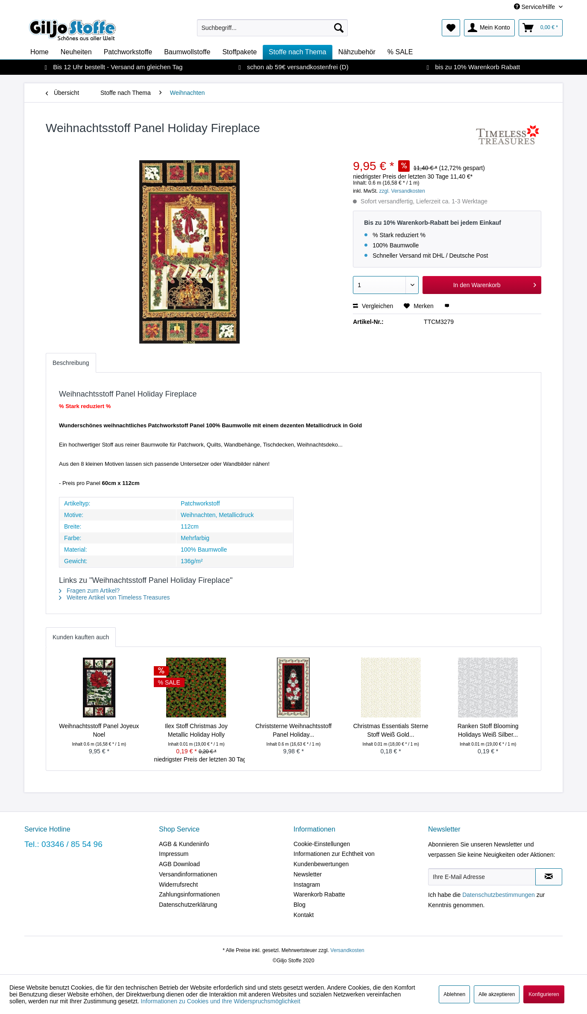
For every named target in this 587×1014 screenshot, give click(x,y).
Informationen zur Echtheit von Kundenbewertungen (334, 858)
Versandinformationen (188, 874)
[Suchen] (339, 27)
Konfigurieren (543, 994)
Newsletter (308, 874)
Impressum (173, 853)
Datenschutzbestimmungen (498, 894)
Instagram (307, 884)
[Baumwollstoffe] (187, 52)
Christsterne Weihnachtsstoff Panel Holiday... (293, 730)
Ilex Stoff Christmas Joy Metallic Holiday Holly (196, 730)
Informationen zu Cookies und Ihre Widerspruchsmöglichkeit (220, 1001)
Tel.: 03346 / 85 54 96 (63, 844)
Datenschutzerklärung (188, 904)
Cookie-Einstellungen (322, 844)
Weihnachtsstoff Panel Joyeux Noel (99, 730)
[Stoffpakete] (239, 52)
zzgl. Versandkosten (402, 191)
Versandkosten (347, 950)
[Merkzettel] (451, 27)
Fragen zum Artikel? (89, 590)
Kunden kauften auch (81, 637)
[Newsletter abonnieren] (548, 876)
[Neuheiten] (76, 52)
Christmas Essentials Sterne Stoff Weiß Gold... (391, 730)
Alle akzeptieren (496, 994)
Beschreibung (71, 362)
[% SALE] (400, 52)
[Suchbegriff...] (272, 27)
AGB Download (179, 864)
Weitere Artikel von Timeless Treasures (114, 597)
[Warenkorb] (541, 27)
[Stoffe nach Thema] (297, 52)
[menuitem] (272, 27)
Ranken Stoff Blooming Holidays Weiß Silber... (488, 730)
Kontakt (304, 914)
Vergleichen (373, 306)
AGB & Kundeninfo (184, 844)
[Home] (39, 52)
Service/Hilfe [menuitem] (535, 6)
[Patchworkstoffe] (128, 52)
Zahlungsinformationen (189, 894)
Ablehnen (454, 994)
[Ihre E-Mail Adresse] (482, 876)
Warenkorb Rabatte (319, 894)
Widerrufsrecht (178, 884)
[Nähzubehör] (357, 52)
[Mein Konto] (489, 27)
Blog (299, 904)
